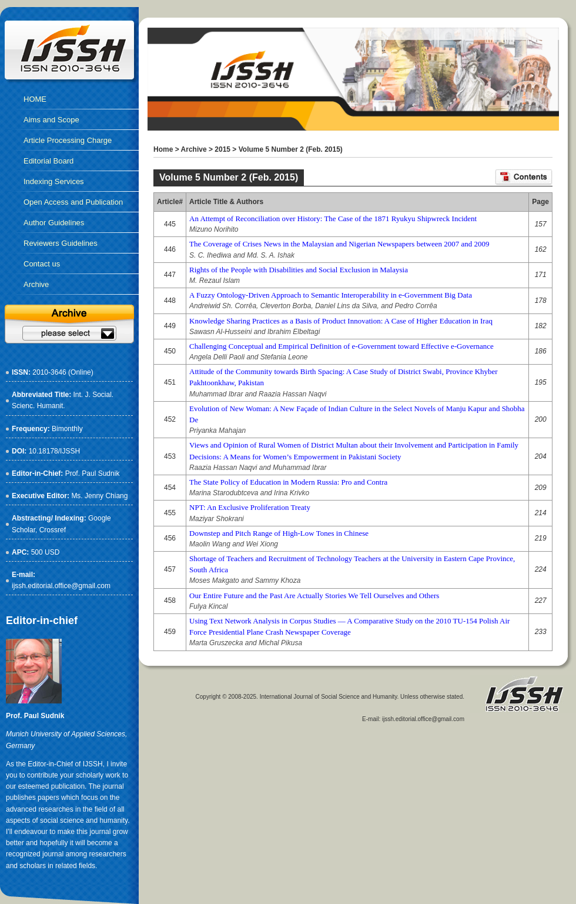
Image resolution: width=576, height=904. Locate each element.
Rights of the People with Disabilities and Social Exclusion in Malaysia (298, 269)
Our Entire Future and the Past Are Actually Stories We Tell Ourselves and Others (314, 595)
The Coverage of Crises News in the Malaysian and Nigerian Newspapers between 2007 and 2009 (339, 243)
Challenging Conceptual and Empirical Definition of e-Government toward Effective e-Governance (341, 346)
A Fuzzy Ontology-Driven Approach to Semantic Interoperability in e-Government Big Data (330, 295)
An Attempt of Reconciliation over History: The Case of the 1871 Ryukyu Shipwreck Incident (333, 218)
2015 (222, 149)
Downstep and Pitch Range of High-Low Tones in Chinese (279, 533)
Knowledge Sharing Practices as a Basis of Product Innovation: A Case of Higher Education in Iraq (341, 320)
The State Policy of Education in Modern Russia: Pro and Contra (288, 482)
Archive (194, 149)
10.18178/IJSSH (54, 451)
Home (163, 149)
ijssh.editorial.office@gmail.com (61, 586)
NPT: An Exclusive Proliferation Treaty (249, 507)
